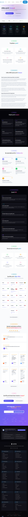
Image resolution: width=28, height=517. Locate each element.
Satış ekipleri (4, 468)
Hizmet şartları (19, 515)
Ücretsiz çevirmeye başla (9, 400)
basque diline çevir (9, 13)
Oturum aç (21, 1)
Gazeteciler (17, 463)
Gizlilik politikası (15, 515)
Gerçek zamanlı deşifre (5, 458)
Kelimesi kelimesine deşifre (5, 457)
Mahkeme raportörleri (5, 476)
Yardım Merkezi (10, 430)
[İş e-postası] (10, 412)
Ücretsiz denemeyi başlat (18, 411)
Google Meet (17, 486)
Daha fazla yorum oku (14, 386)
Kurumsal (4, 463)
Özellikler (4, 453)
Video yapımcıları (17, 467)
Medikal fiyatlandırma (18, 478)
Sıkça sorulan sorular (18, 495)
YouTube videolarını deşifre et (19, 457)
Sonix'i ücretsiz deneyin (25, 2)
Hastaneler (17, 477)
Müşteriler (4, 505)
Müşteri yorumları (4, 506)
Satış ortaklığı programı (5, 487)
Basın (16, 506)
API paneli (4, 486)
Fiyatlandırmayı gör (19, 13)
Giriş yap (8, 515)
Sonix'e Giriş (4, 496)
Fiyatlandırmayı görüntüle (19, 400)
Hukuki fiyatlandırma (5, 478)
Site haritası (11, 515)
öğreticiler (13, 430)
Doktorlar (17, 476)
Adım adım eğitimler (18, 496)
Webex (16, 487)
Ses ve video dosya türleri (5, 495)
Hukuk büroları (4, 477)
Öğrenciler (17, 468)
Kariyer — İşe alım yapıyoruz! (19, 505)
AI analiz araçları (17, 453)
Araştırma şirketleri (5, 467)
